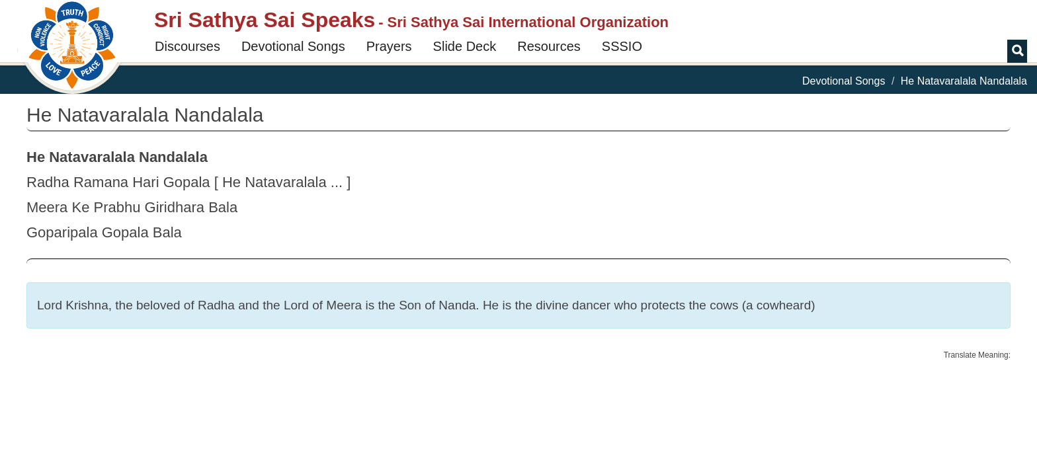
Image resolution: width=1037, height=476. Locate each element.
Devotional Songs (293, 46)
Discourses (187, 46)
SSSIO (622, 46)
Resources (549, 46)
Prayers (389, 46)
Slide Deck (465, 46)
